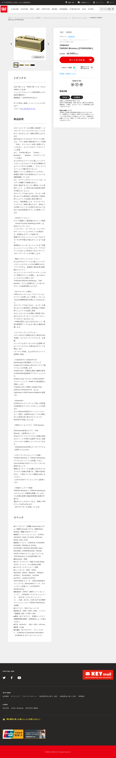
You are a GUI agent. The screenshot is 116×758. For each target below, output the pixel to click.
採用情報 (81, 696)
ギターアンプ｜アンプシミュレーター (56, 18)
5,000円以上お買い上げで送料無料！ (18, 2)
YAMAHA (71, 36)
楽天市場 (6, 708)
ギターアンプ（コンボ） (80, 18)
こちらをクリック (28, 108)
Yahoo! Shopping (17, 708)
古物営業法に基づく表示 (68, 696)
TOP (9, 18)
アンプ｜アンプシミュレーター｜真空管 (27, 18)
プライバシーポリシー (29, 696)
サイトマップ (15, 696)
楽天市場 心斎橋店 (32, 708)
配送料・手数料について (67, 73)
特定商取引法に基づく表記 (48, 696)
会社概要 (6, 696)
